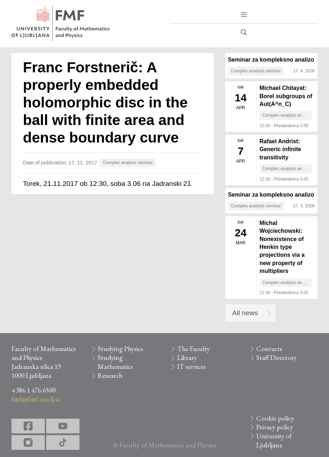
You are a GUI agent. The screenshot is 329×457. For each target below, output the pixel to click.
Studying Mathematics (115, 362)
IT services (191, 366)
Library (187, 357)
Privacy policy (274, 427)
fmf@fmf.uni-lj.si (35, 399)
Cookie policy (275, 418)
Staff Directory (276, 357)
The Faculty (193, 348)
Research (110, 375)
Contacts (269, 348)
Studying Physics (120, 348)
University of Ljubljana (274, 440)
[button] (244, 14)
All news (245, 313)
